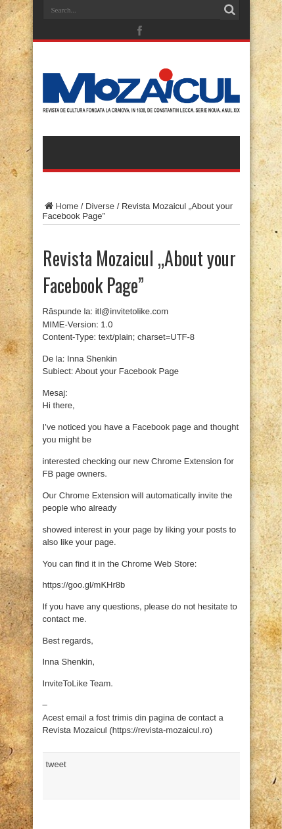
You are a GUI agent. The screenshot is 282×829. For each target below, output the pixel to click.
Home (61, 206)
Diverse (99, 206)
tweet (56, 764)
